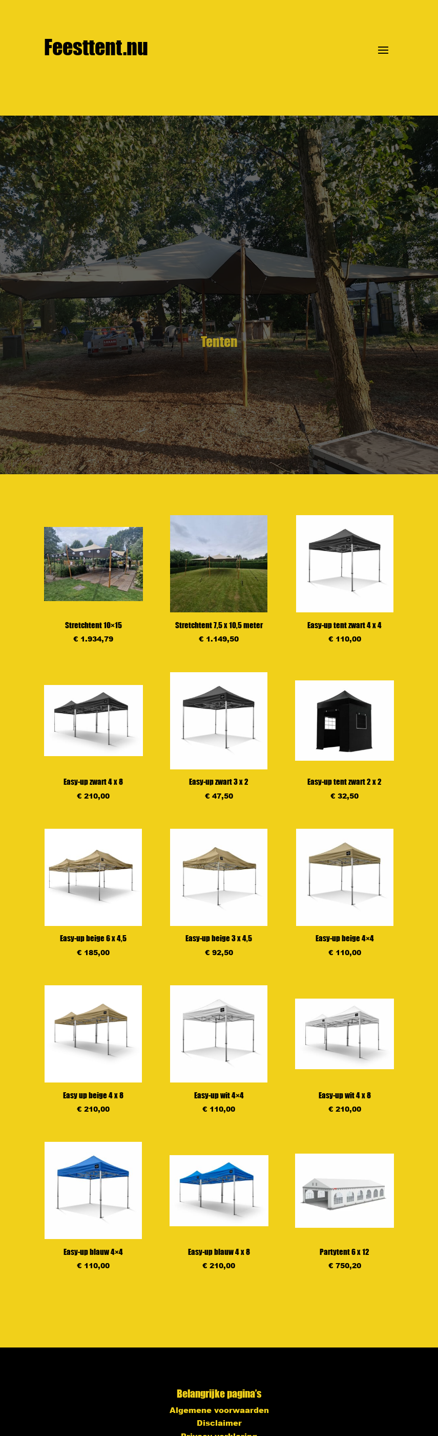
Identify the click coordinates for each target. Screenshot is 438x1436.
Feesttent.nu (96, 47)
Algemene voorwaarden (219, 1410)
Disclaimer (219, 1422)
